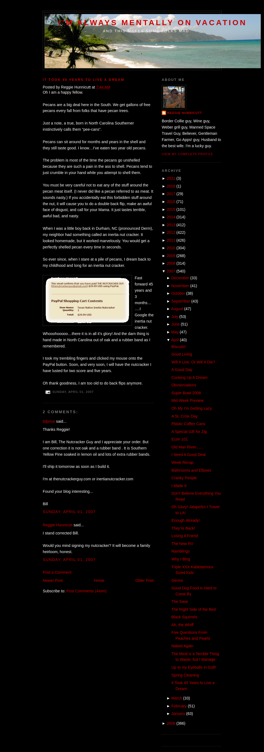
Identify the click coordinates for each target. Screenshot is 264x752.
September (180, 301)
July (174, 316)
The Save (179, 601)
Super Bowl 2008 (186, 393)
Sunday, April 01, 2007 (69, 512)
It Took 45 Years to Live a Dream (83, 80)
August (177, 309)
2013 (171, 225)
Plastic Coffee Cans (188, 424)
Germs (177, 580)
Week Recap (182, 462)
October (178, 293)
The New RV (182, 543)
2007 (171, 271)
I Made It (179, 486)
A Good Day (181, 369)
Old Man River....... (187, 447)
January (178, 713)
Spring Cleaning (185, 675)
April (175, 340)
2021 (171, 178)
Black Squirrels (184, 617)
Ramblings (180, 551)
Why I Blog (180, 559)
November (180, 286)
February (179, 706)
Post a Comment (57, 572)
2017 (171, 194)
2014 (171, 217)
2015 (171, 209)
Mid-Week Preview (187, 400)
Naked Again (182, 646)
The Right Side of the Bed (193, 609)
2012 (171, 232)
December (180, 278)
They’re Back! (183, 528)
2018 (171, 186)
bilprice (49, 421)
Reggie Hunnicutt (57, 525)
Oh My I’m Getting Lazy (191, 408)
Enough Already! (185, 520)
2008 (171, 263)
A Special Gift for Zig (189, 431)
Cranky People (184, 478)
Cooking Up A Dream (189, 377)
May (175, 332)
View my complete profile (187, 154)
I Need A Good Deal (188, 454)
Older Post (144, 580)
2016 (171, 201)
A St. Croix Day (184, 416)
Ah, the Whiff (182, 625)
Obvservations (183, 385)
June (175, 324)
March (176, 698)
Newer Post (53, 580)
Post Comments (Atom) (86, 591)
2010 (171, 248)
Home (99, 580)
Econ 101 (179, 439)
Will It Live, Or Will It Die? (193, 362)
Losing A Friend (184, 536)
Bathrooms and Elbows (191, 470)
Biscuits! (178, 346)
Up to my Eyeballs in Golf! (193, 667)
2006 (171, 723)
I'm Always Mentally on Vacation (153, 22)
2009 (171, 256)
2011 (171, 240)
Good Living (181, 354)
